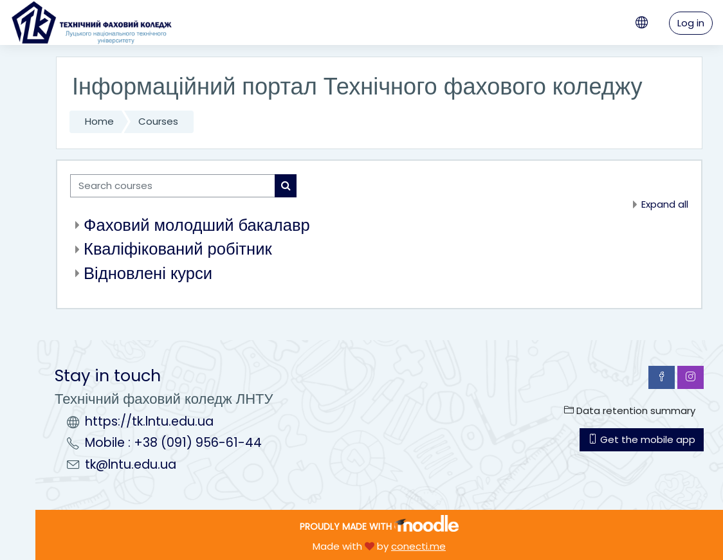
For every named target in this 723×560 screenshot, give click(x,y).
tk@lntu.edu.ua (130, 464)
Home (99, 121)
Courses (158, 121)
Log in (690, 23)
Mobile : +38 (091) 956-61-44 (173, 442)
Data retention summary (629, 410)
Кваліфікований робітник (178, 248)
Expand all (664, 204)
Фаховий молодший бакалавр (197, 225)
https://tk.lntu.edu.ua (149, 421)
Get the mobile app (641, 439)
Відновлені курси (148, 273)
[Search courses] (172, 185)
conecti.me (418, 546)
